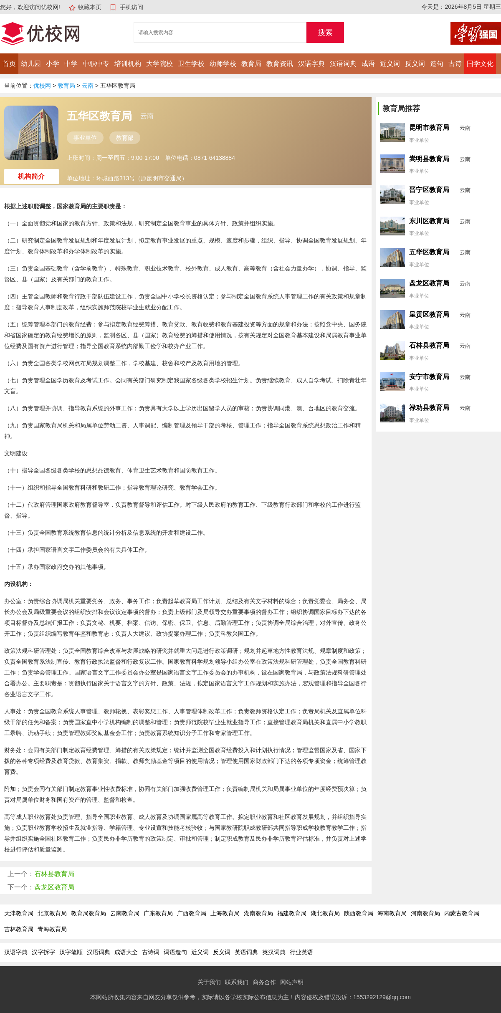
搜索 (325, 32)
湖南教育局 (258, 913)
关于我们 (209, 982)
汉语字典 (311, 63)
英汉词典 (274, 952)
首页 (9, 63)
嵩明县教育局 (429, 158)
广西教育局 (191, 913)
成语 (368, 63)
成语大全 (126, 952)
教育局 (251, 63)
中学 (71, 63)
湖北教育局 (325, 913)
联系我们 (236, 982)
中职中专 (96, 63)
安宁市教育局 (429, 376)
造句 (436, 63)
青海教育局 (52, 929)
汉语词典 (343, 63)
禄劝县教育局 (429, 407)
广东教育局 (158, 913)
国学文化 (480, 63)
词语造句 (175, 952)
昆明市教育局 (429, 127)
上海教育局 (225, 913)
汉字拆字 (43, 952)
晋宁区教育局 (429, 189)
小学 (52, 63)
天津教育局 (18, 913)
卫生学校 (191, 63)
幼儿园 (31, 63)
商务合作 (264, 982)
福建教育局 (291, 913)
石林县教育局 (54, 873)
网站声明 (292, 982)
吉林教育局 (18, 929)
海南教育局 (392, 913)
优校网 (42, 85)
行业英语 (301, 952)
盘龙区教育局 (54, 887)
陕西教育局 (358, 913)
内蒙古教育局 (461, 913)
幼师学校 (223, 63)
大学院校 (159, 63)
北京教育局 (52, 913)
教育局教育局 (88, 913)
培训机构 (127, 63)
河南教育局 (425, 913)
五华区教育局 (429, 251)
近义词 (390, 63)
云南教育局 (124, 913)
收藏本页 (89, 7)
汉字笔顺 (71, 952)
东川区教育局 (429, 221)
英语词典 (246, 952)
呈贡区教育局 (429, 314)
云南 (88, 85)
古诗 (455, 63)
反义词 (415, 63)
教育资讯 (279, 63)
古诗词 (150, 952)
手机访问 (131, 7)
